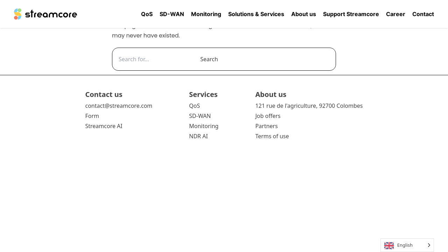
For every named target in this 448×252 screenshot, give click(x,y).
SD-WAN (172, 14)
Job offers (267, 116)
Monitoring (206, 14)
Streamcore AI (104, 126)
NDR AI (198, 136)
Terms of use (272, 136)
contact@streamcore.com (118, 106)
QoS (147, 14)
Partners (266, 126)
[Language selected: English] (407, 245)
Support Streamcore (351, 14)
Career (395, 14)
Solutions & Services (256, 14)
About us (303, 14)
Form (92, 116)
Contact (423, 14)
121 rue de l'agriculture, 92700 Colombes (309, 106)
